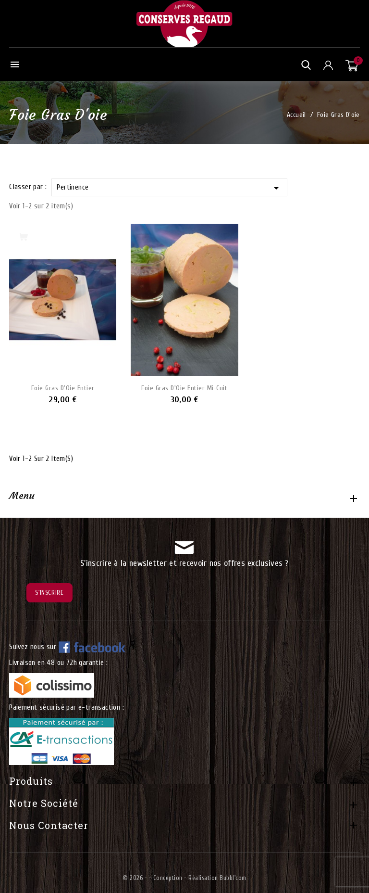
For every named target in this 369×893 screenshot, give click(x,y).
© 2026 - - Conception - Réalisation (171, 877)
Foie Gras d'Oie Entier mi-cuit (184, 388)
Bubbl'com (233, 877)
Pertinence (169, 188)
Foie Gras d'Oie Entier (63, 388)
